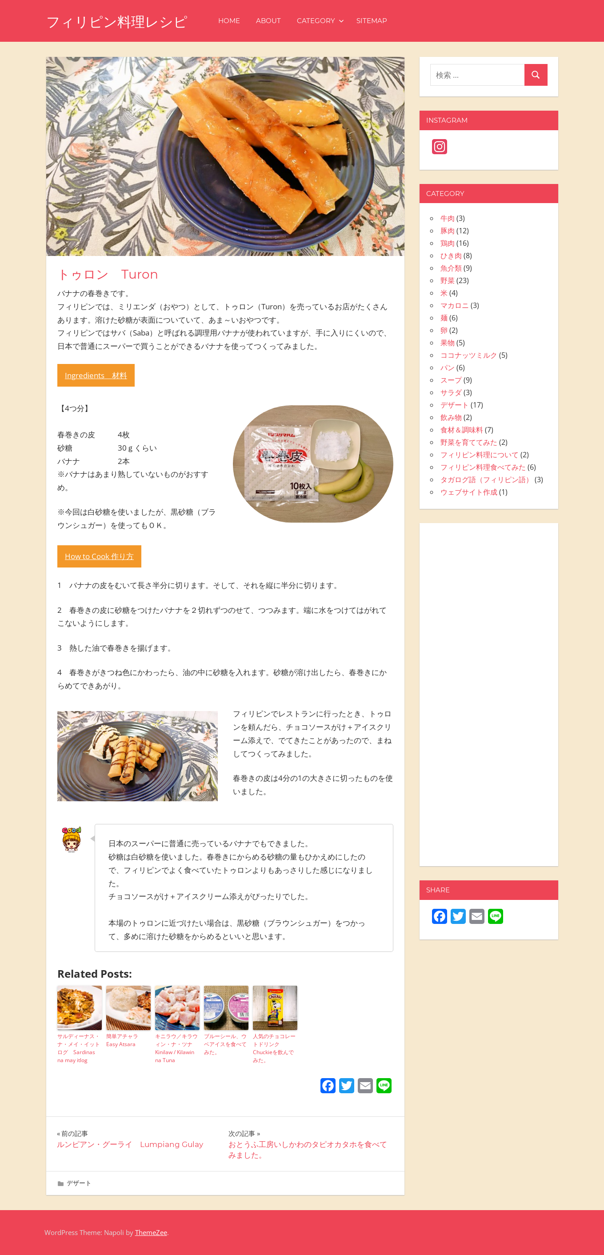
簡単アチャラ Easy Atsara (125, 1040)
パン (447, 367)
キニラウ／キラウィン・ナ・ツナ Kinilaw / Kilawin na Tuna (176, 1048)
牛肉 (447, 218)
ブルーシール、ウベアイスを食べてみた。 (225, 1044)
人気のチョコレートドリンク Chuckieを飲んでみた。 (274, 1048)
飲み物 (451, 417)
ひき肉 (451, 255)
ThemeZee (151, 1232)
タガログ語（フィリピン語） (486, 479)
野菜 (447, 280)
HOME (233, 20)
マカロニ (454, 305)
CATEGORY (324, 20)
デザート (79, 1183)
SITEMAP (376, 20)
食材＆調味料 (461, 430)
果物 (447, 343)
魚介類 (451, 268)
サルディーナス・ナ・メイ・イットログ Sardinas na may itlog (78, 1048)
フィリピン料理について (479, 455)
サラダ (451, 392)
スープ (451, 380)
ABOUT (272, 20)
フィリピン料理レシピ (119, 21)
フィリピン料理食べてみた (483, 467)
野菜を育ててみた (468, 442)
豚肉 (447, 231)
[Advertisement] (488, 699)
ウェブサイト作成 (468, 492)
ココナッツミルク (468, 355)
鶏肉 (447, 243)
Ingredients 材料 (96, 375)
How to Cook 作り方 (99, 556)
